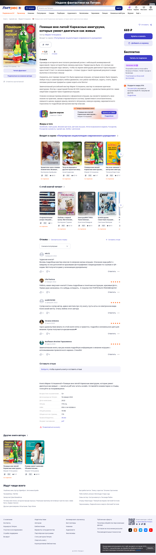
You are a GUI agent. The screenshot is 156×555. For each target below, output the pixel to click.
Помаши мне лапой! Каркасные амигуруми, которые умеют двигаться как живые (93, 168)
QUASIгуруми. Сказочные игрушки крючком (105, 219)
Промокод (21, 13)
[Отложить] (57, 143)
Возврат (6, 537)
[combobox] (76, 8)
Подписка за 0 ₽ (8, 13)
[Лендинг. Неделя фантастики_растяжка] (78, 2)
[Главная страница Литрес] (12, 8)
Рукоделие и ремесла (48, 129)
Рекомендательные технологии (109, 532)
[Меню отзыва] (118, 271)
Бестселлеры (71, 523)
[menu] (55, 246)
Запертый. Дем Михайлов (12, 497)
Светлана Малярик (105, 222)
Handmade (44, 127)
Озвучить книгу (40, 540)
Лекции (105, 13)
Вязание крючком (64, 127)
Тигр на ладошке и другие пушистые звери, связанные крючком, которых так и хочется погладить (71, 168)
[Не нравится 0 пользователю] (48, 271)
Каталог (30, 8)
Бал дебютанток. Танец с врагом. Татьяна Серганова (98, 490)
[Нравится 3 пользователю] (42, 271)
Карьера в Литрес (10, 526)
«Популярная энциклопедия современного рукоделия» (78, 38)
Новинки (31, 13)
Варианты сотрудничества (45, 530)
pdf (63, 421)
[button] (45, 52)
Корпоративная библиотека (45, 544)
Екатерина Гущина (65, 222)
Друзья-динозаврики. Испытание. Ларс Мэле (19, 506)
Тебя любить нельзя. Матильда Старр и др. (94, 494)
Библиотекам (40, 526)
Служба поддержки (10, 533)
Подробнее (131, 95)
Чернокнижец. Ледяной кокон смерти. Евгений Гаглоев (99, 504)
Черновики (95, 13)
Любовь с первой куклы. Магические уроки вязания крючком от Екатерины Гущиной (66, 219)
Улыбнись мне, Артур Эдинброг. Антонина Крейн (21, 490)
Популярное (41, 13)
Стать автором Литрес (43, 537)
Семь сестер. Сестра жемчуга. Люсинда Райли (95, 497)
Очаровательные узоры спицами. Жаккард (46, 219)
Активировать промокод (75, 520)
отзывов (54, 54)
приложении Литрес (144, 522)
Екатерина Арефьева (49, 172)
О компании (7, 520)
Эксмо (64, 418)
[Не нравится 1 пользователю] (48, 313)
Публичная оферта (104, 520)
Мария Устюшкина (91, 172)
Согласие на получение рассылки (109, 529)
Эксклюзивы (83, 13)
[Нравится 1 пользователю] (42, 333)
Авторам (38, 523)
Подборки (61, 13)
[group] (80, 254)
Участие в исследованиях (12, 530)
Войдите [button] (44, 369)
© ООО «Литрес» (78, 551)
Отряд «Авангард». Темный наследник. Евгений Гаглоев (99, 501)
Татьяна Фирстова (113, 172)
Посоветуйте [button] (132, 88)
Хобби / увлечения (73, 129)
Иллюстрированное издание (96, 127)
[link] (77, 253)
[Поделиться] (151, 25)
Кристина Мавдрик (85, 222)
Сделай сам (60, 129)
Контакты (7, 523)
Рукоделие (112, 127)
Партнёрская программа (44, 533)
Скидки (51, 13)
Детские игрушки (78, 127)
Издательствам (40, 520)
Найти (118, 8)
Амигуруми (52, 127)
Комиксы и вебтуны (117, 13)
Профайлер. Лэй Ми (10, 494)
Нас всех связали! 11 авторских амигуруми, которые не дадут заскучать (114, 168)
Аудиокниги (72, 13)
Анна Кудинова (68, 172)
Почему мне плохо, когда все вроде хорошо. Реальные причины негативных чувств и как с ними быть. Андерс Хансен (38, 502)
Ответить (112, 271)
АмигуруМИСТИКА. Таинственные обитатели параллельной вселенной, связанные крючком (86, 219)
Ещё (137, 13)
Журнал (130, 13)
